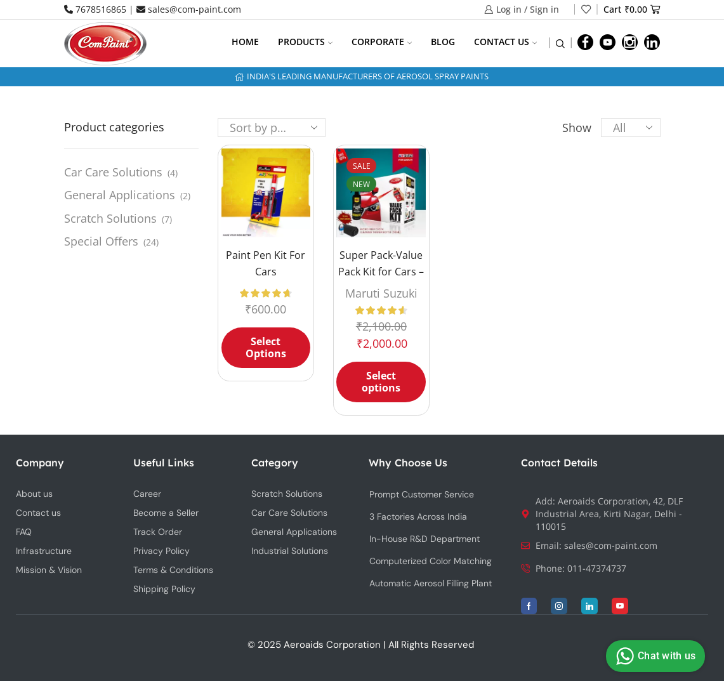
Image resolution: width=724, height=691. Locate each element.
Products (305, 42)
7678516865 (95, 9)
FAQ (24, 531)
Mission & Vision (49, 570)
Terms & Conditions (173, 570)
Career (147, 493)
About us (34, 493)
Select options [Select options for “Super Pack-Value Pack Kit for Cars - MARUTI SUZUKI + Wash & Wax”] (381, 382)
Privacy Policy (161, 550)
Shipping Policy (164, 589)
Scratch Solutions (110, 218)
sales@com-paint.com (188, 9)
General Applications (119, 194)
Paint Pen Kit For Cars (265, 263)
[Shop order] (272, 127)
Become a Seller (166, 512)
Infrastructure (44, 550)
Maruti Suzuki (381, 293)
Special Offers (101, 241)
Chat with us (653, 656)
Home (245, 42)
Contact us (505, 42)
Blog (443, 42)
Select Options (266, 347)
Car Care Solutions (113, 172)
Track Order (157, 531)
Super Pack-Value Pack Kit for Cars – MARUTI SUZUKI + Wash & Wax (381, 279)
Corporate (382, 42)
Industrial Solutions (289, 550)
